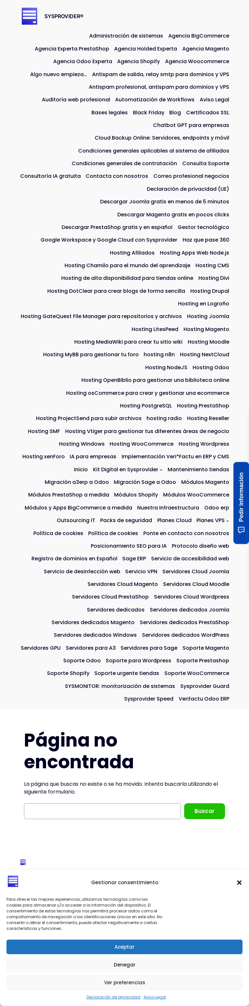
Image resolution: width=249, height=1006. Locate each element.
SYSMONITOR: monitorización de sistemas (120, 686)
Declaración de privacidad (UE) (188, 189)
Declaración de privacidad (113, 997)
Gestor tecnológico (203, 227)
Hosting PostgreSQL (146, 405)
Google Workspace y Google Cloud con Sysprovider (109, 240)
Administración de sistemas (126, 36)
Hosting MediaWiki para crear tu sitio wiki (128, 342)
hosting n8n (159, 354)
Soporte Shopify (68, 673)
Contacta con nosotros (117, 176)
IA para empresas (93, 456)
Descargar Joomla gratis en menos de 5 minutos (164, 201)
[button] (239, 882)
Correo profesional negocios (191, 176)
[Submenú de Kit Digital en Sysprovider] (161, 469)
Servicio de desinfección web (82, 571)
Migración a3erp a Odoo (77, 482)
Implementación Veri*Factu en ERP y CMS (175, 456)
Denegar (125, 964)
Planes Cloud (174, 520)
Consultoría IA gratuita (50, 176)
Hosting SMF (44, 431)
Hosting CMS (212, 265)
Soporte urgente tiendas (126, 673)
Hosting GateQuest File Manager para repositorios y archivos (101, 316)
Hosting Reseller (208, 418)
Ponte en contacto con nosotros (186, 533)
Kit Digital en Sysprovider (125, 469)
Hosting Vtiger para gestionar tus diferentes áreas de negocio (147, 431)
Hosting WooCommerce (141, 444)
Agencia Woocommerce (197, 61)
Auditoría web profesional (76, 99)
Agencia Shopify (138, 61)
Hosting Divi (213, 278)
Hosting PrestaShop (203, 405)
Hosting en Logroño (203, 303)
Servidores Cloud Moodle (196, 584)
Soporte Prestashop (202, 660)
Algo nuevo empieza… (58, 74)
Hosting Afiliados (132, 253)
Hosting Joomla (208, 316)
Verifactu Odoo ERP (204, 699)
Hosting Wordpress (204, 444)
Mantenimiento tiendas (198, 469)
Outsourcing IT (76, 520)
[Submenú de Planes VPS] (227, 520)
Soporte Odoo (82, 660)
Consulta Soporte (205, 163)
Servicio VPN (141, 571)
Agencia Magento (205, 48)
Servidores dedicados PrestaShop (184, 622)
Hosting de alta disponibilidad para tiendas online (127, 278)
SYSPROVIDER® (64, 16)
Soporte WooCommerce (196, 673)
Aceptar (124, 946)
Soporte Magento (206, 648)
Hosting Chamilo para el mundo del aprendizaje (127, 265)
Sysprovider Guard (204, 686)
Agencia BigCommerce (198, 36)
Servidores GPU (41, 648)
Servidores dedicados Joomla (189, 609)
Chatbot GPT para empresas (191, 125)
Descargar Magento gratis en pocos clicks (173, 214)
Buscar (205, 811)
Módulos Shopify (136, 494)
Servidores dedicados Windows (95, 635)
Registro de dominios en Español (74, 558)
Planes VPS (210, 520)
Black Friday (148, 112)
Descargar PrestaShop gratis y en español (117, 227)
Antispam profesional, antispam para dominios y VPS (159, 87)
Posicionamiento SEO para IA (129, 546)
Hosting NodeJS (166, 367)
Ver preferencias (124, 982)
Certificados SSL (207, 112)
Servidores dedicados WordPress (185, 635)
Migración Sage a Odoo (145, 482)
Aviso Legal (155, 997)
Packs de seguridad (126, 520)
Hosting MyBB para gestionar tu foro (91, 354)
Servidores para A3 (91, 648)
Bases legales (109, 112)
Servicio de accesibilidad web (190, 558)
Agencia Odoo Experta (82, 61)
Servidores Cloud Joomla (195, 571)
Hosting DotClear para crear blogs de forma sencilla (116, 291)
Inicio (81, 469)
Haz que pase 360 (206, 240)
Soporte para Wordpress (138, 660)
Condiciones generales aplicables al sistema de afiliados (153, 150)
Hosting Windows (82, 444)
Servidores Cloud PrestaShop (110, 596)
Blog (175, 112)
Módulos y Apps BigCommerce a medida (78, 507)
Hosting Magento (206, 329)
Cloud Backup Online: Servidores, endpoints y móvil (162, 138)
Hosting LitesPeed (155, 329)
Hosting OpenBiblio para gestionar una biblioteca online (155, 380)
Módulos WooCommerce (196, 494)
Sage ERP (134, 558)
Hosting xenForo (43, 456)
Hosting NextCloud (204, 354)
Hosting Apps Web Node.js (194, 253)
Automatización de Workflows (155, 99)
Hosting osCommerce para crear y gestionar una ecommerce (147, 393)
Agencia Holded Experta (145, 48)
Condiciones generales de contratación (124, 163)
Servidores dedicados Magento (93, 622)
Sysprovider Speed (148, 699)
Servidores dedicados (116, 609)
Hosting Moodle (208, 342)
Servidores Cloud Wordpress (191, 596)
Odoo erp (216, 507)
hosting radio (164, 418)
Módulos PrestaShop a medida (68, 494)
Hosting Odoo (211, 367)
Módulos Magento (205, 482)
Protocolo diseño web (200, 546)
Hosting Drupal (209, 291)
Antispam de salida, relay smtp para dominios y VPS (160, 74)
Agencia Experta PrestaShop (72, 48)
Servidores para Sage (149, 648)
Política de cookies (58, 533)
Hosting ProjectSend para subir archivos (89, 418)
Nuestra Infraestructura (168, 507)
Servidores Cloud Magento (123, 584)
